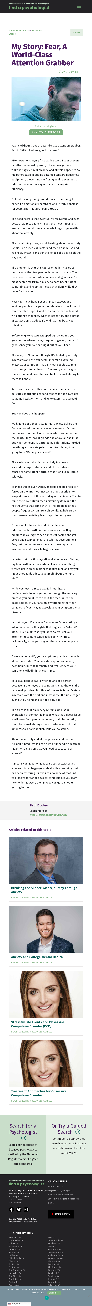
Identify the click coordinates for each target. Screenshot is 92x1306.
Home (51, 1203)
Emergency (62, 1214)
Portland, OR (54, 1243)
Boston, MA (14, 1267)
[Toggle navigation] (79, 6)
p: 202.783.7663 (15, 1199)
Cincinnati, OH (54, 1261)
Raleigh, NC (53, 1273)
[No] (88, 1296)
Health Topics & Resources (60, 1195)
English (14, 1303)
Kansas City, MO (55, 1258)
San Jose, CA (53, 1276)
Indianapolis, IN (55, 1255)
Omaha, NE (53, 1279)
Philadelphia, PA (16, 1258)
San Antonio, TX (55, 1240)
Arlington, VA (54, 1285)
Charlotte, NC (15, 1279)
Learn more (54, 1293)
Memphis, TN (54, 1270)
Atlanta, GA (14, 1252)
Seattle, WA (14, 1264)
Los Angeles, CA (16, 1240)
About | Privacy (55, 1186)
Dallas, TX (13, 1255)
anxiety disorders (46, 132)
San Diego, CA (15, 1276)
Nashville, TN (15, 1273)
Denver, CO (14, 1285)
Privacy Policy (30, 1222)
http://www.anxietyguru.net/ (48, 814)
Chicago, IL (14, 1243)
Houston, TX (14, 1249)
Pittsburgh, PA (54, 1267)
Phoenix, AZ (14, 1261)
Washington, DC (16, 1246)
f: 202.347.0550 (15, 1202)
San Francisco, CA (17, 1270)
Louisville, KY (54, 1282)
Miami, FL (52, 1237)
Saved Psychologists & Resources (63, 1199)
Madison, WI (53, 1264)
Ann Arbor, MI (54, 1249)
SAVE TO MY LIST (69, 71)
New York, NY (15, 1237)
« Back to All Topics (19, 30)
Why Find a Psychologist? (60, 1190)
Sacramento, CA (55, 1252)
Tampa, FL (53, 1246)
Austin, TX (13, 1282)
